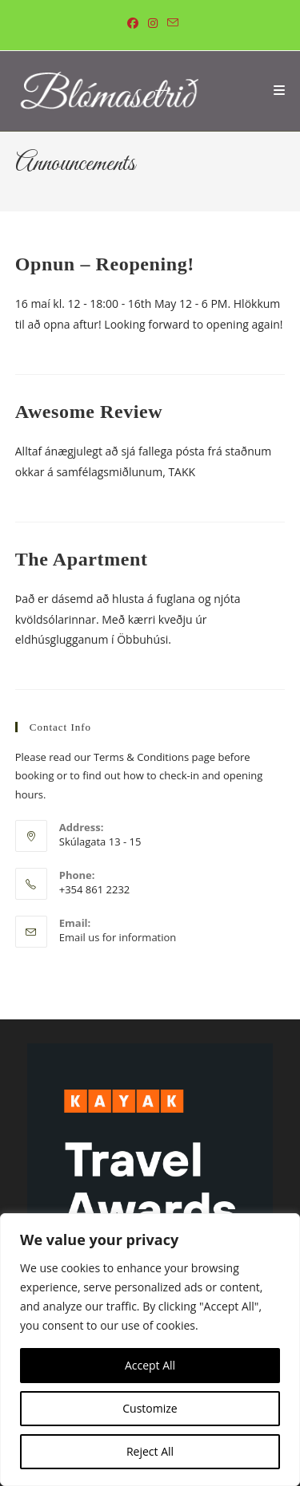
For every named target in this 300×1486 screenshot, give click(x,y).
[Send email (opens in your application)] (170, 23)
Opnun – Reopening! (104, 264)
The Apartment (81, 559)
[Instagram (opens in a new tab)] (152, 23)
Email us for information (118, 937)
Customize (149, 1408)
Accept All (150, 1365)
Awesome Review (89, 411)
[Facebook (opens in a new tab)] (132, 23)
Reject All (150, 1451)
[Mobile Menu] (280, 90)
